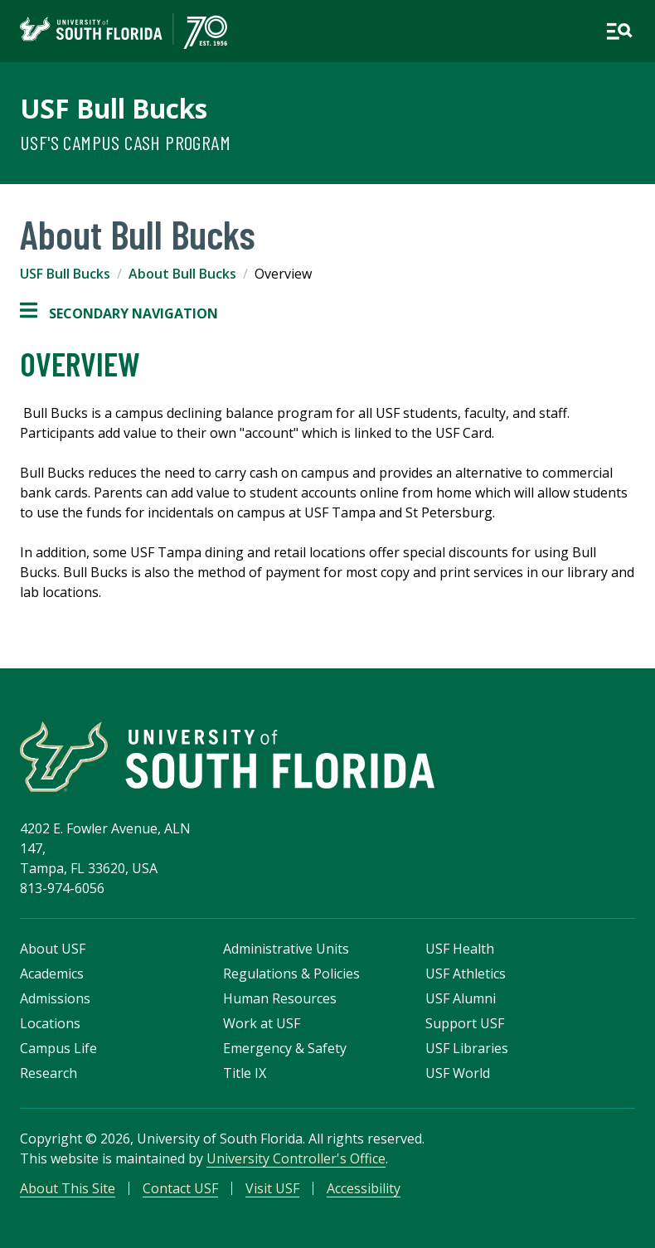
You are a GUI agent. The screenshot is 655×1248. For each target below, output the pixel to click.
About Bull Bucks (182, 274)
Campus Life (58, 1048)
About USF (52, 949)
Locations (50, 1023)
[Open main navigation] (619, 31)
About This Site (67, 1188)
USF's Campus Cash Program (125, 142)
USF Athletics (465, 973)
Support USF (464, 1023)
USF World (457, 1073)
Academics (52, 973)
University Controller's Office (296, 1158)
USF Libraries (466, 1048)
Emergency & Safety (285, 1048)
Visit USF (272, 1188)
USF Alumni (460, 998)
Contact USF (180, 1188)
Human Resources (280, 998)
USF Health (459, 949)
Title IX (244, 1073)
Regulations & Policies (291, 973)
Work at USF (261, 1023)
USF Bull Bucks (113, 108)
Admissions (55, 998)
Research (48, 1073)
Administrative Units (286, 949)
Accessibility (363, 1188)
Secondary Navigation (119, 313)
